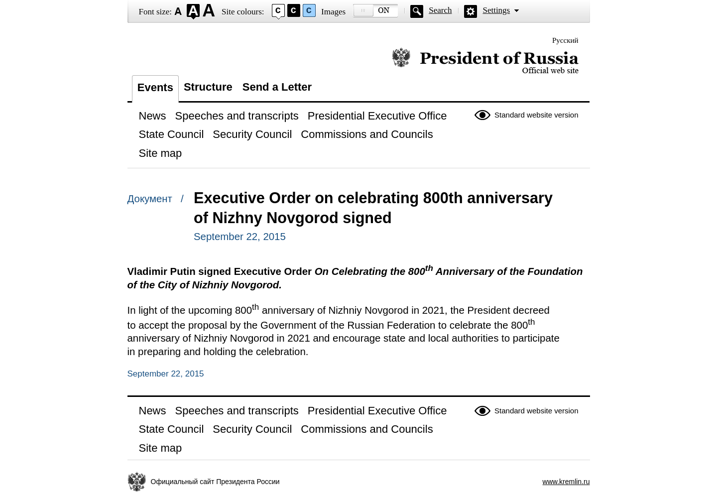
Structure (208, 87)
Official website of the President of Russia (485, 61)
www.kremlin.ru (566, 482)
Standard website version (536, 115)
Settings (496, 10)
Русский (565, 40)
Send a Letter (277, 87)
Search (440, 10)
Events (155, 87)
